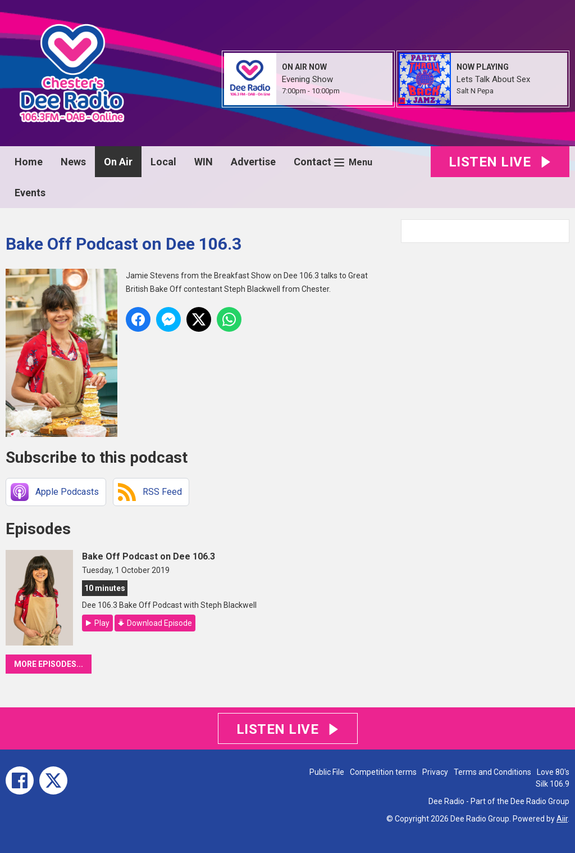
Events (30, 192)
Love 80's (553, 772)
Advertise (253, 162)
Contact (312, 162)
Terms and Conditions (492, 772)
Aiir (562, 818)
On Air (118, 162)
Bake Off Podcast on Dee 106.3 (148, 556)
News (73, 162)
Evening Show (307, 79)
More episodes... (48, 664)
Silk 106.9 (552, 783)
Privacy (435, 772)
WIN (203, 162)
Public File (326, 772)
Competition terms (383, 772)
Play (101, 623)
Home (29, 162)
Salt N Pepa (475, 91)
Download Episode (159, 623)
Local (163, 162)
